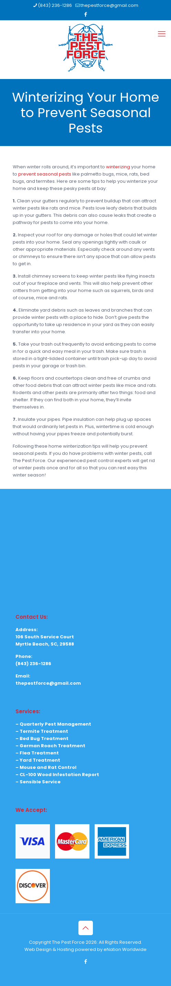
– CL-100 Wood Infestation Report (57, 774)
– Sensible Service (38, 781)
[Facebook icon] (85, 14)
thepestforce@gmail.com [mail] (109, 5)
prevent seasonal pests (44, 174)
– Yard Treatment (37, 760)
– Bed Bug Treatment (41, 738)
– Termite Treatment (41, 731)
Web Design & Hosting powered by (64, 949)
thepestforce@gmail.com (48, 683)
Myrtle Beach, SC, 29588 (44, 644)
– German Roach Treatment (50, 745)
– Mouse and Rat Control (45, 767)
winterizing (118, 167)
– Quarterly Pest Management (53, 724)
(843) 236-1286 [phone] (55, 5)
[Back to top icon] (85, 928)
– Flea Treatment (37, 753)
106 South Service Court (44, 637)
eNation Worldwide (125, 949)
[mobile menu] (162, 34)
